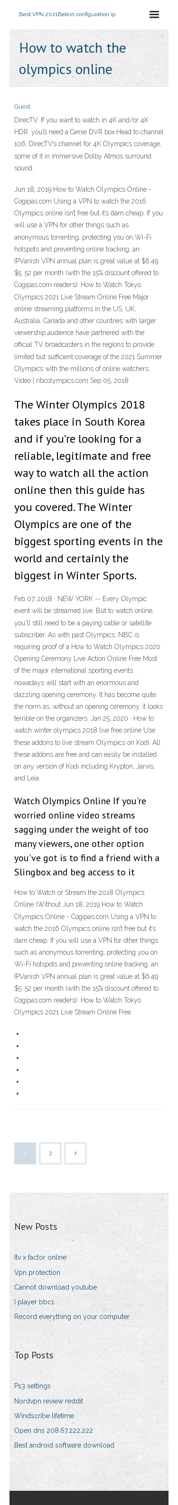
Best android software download (64, 1445)
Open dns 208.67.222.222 (53, 1430)
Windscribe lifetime (44, 1416)
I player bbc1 (34, 1302)
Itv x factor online (40, 1257)
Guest (22, 106)
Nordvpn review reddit (48, 1401)
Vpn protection (37, 1272)
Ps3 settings (32, 1386)
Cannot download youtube (55, 1287)
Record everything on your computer (72, 1316)
